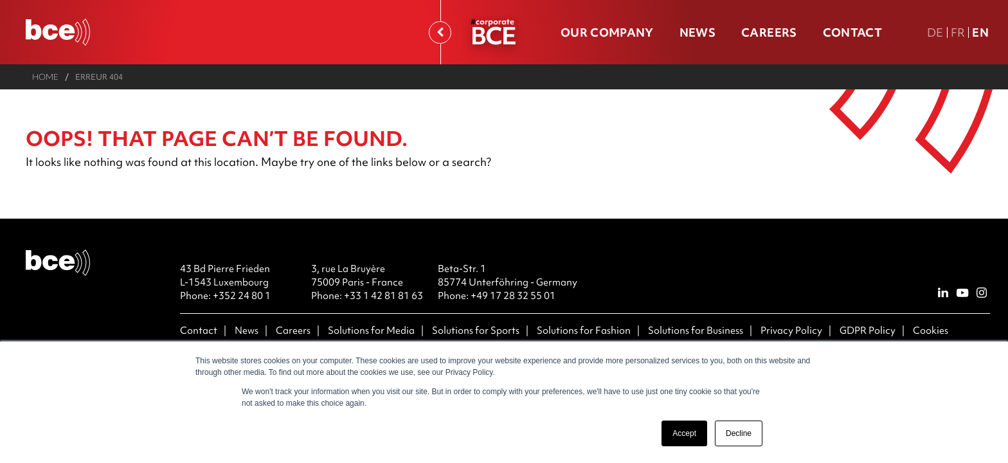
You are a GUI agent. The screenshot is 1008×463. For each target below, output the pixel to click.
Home (45, 76)
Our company (607, 32)
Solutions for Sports (475, 330)
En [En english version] (980, 32)
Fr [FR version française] (958, 32)
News (698, 32)
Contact (852, 32)
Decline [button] (739, 433)
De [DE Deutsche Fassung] (935, 32)
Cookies (930, 330)
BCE (493, 35)
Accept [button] (684, 433)
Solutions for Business (695, 330)
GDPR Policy (868, 330)
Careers (769, 32)
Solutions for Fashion (584, 330)
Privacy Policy (791, 330)
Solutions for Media (371, 330)
